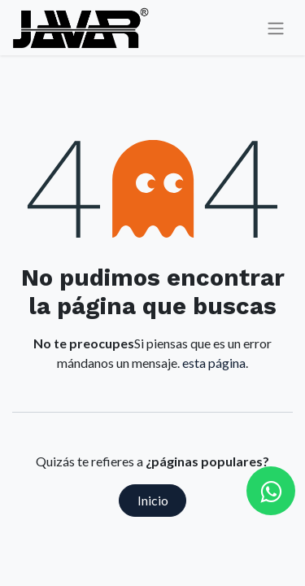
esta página (214, 362)
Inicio (152, 500)
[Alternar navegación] (276, 28)
